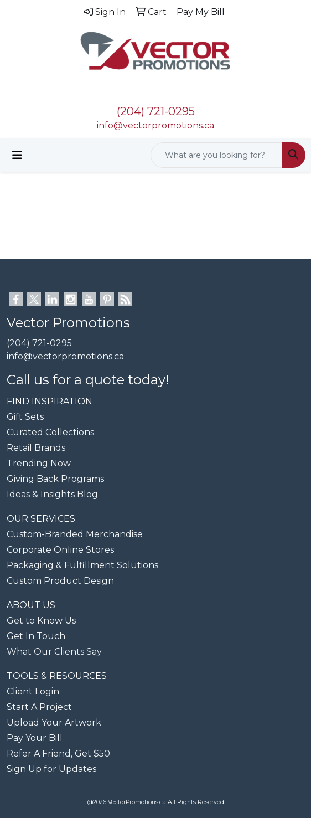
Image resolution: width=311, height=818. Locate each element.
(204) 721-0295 (156, 111)
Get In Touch (36, 636)
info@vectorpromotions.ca (155, 125)
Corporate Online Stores (60, 549)
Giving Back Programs (55, 479)
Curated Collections (50, 432)
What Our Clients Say (54, 651)
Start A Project (39, 707)
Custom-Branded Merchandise (75, 534)
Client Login (33, 691)
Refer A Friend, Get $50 (58, 753)
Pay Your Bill (35, 738)
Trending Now (39, 463)
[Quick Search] (216, 155)
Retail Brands (36, 448)
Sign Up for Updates (51, 769)
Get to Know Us (41, 620)
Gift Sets (25, 416)
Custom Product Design (60, 580)
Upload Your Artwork (54, 722)
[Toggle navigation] (17, 155)
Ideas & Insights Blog (52, 494)
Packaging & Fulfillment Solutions (82, 565)
